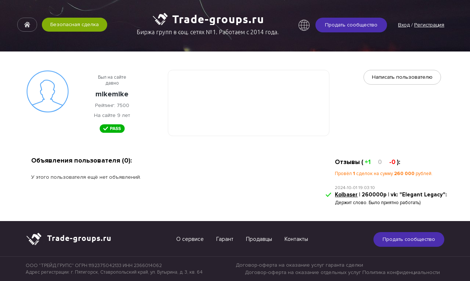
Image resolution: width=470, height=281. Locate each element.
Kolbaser (346, 194)
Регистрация (429, 25)
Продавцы (259, 239)
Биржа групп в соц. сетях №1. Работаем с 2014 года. (208, 32)
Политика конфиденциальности (401, 272)
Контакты (296, 239)
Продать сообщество (351, 25)
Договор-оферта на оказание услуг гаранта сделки (299, 265)
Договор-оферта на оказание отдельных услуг (303, 272)
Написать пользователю (402, 77)
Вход (404, 25)
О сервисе (190, 239)
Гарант (225, 239)
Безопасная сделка (74, 24)
